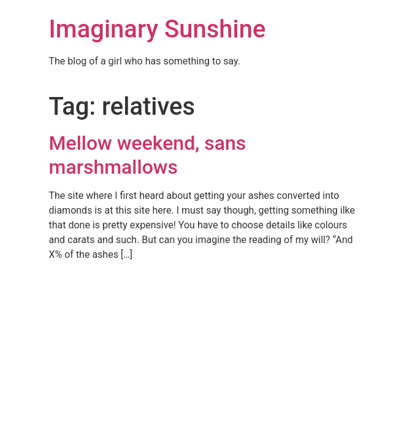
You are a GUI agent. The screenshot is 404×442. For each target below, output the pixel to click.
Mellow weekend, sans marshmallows (147, 154)
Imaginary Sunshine (157, 29)
